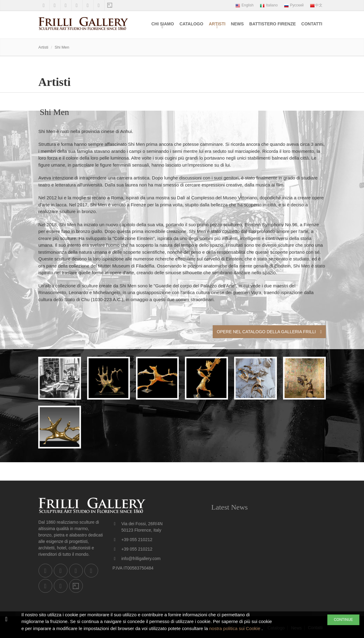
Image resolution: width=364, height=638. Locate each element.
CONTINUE (343, 620)
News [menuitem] (237, 23)
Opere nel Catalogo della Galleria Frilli (269, 331)
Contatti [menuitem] (311, 23)
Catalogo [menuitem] (191, 23)
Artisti (217, 23)
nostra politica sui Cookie (235, 628)
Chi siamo (162, 23)
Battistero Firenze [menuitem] (272, 23)
